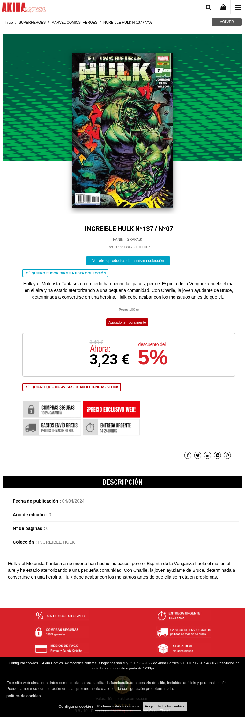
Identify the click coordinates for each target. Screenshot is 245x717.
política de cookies (23, 696)
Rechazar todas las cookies (118, 706)
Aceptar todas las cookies (164, 706)
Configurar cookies (24, 663)
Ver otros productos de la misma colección (128, 260)
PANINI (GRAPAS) (127, 239)
